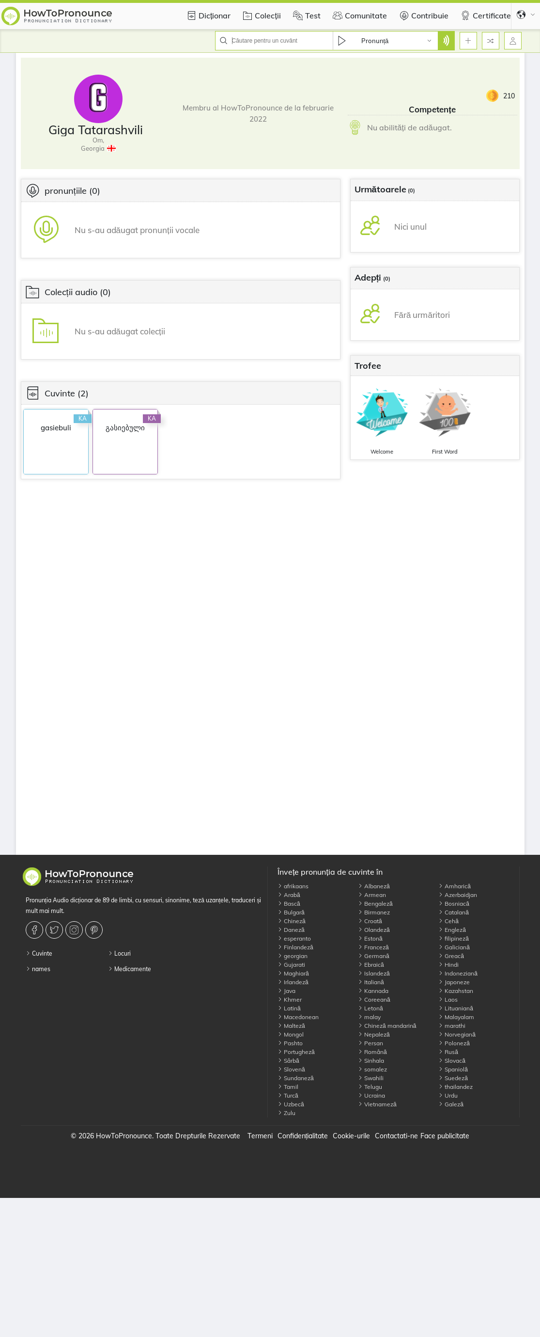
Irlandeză (293, 982)
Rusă (448, 1051)
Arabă (289, 894)
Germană (373, 955)
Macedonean (298, 1017)
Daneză (291, 929)
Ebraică (371, 964)
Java (286, 990)
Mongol (291, 1034)
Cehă (448, 921)
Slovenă (291, 1069)
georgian (293, 955)
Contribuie (422, 15)
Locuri (119, 953)
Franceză (373, 947)
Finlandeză (295, 947)
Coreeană (374, 999)
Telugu (370, 1086)
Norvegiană (457, 1034)
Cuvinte (39, 953)
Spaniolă (453, 1069)
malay (369, 1017)
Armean (372, 894)
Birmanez (374, 912)
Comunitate (358, 15)
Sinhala (371, 1060)
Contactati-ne (396, 1136)
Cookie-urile (351, 1136)
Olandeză (374, 929)
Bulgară (291, 912)
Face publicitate (444, 1136)
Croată (370, 921)
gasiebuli (56, 427)
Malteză (291, 1025)
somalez (372, 1069)
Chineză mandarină (387, 1025)
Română (372, 1051)
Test (306, 15)
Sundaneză (296, 1078)
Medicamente (129, 969)
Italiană (371, 982)
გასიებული (125, 427)
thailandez (455, 1086)
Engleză (452, 929)
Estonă (370, 938)
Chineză (292, 921)
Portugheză (296, 1051)
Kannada (373, 990)
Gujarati (291, 964)
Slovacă (451, 1060)
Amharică (454, 886)
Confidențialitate (303, 1136)
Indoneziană (458, 973)
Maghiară (293, 973)
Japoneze (454, 982)
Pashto (290, 1043)
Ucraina (371, 1095)
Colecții (260, 15)
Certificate (484, 15)
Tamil (288, 1086)
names (38, 969)
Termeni (260, 1136)
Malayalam (456, 1017)
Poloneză (454, 1043)
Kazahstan (455, 990)
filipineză (453, 938)
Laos (448, 999)
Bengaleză (375, 903)
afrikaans (293, 886)
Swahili (371, 1078)
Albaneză (374, 886)
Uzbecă (291, 1104)
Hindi (448, 964)
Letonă (370, 1008)
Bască (289, 903)
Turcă (288, 1095)
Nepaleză (374, 1034)
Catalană (453, 912)
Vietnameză (377, 1104)
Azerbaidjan (457, 894)
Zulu (286, 1113)
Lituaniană (455, 1008)
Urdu (448, 1095)
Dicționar (207, 15)
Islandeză (374, 973)
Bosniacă (453, 903)
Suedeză (453, 1078)
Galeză (450, 1104)
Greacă (451, 955)
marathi (451, 1025)
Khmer (290, 999)
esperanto (294, 938)
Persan (370, 1043)
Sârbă (288, 1060)
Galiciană (454, 947)
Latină (289, 1008)
